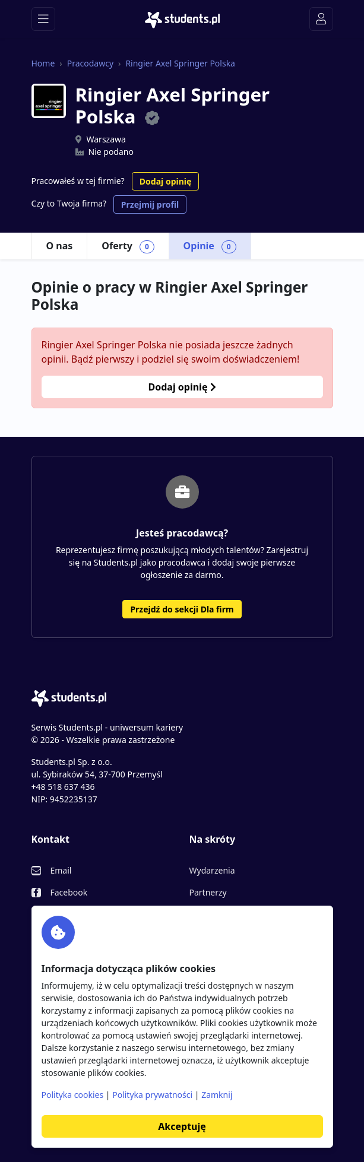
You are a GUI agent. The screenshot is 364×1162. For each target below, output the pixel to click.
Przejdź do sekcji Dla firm (181, 609)
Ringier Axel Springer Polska (180, 63)
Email (61, 870)
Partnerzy (208, 892)
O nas (59, 245)
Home (43, 63)
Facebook (69, 892)
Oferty (128, 246)
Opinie (209, 246)
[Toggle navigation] (43, 19)
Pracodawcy (90, 63)
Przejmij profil (150, 204)
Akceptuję (181, 1126)
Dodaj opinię (165, 181)
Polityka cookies (73, 1094)
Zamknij (216, 1094)
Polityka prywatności (152, 1094)
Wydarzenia (212, 870)
